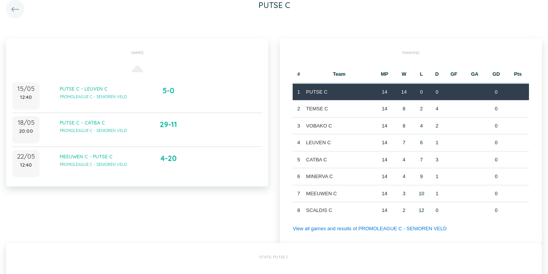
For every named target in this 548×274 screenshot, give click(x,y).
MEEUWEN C (321, 193)
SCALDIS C (319, 210)
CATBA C (316, 159)
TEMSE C (317, 109)
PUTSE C (316, 92)
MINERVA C (319, 176)
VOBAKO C (319, 126)
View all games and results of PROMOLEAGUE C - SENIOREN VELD (369, 228)
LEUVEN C (318, 142)
